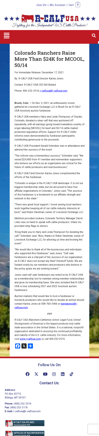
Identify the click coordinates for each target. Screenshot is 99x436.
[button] (7, 35)
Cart (71, 5)
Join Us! (41, 5)
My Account (57, 5)
